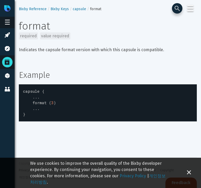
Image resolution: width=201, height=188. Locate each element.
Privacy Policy (133, 175)
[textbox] (108, 101)
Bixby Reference (33, 9)
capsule (79, 9)
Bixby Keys (60, 9)
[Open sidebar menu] (7, 22)
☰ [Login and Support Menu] (190, 8)
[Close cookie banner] (189, 173)
